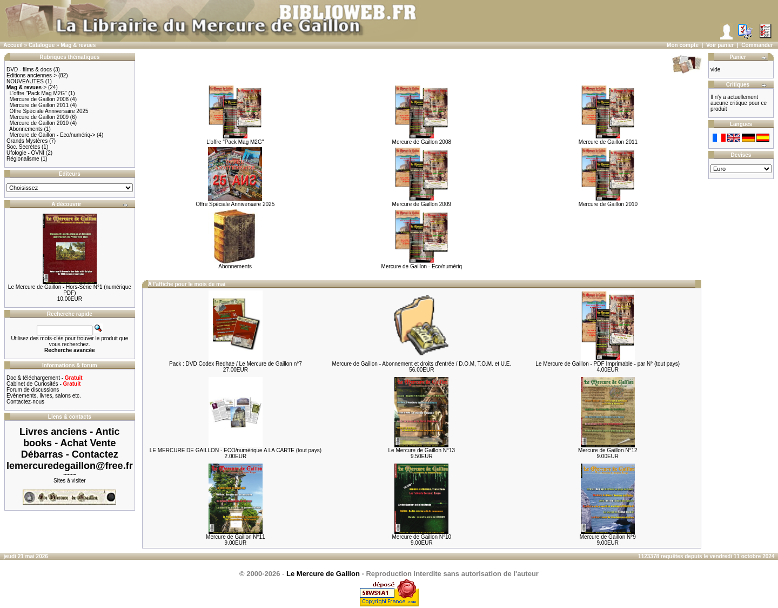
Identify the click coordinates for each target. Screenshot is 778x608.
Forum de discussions (32, 390)
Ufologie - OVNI (25, 153)
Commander (757, 45)
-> (26, 87)
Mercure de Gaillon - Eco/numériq (421, 264)
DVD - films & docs (29, 69)
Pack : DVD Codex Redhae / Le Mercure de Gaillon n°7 (235, 364)
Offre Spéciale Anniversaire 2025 (49, 111)
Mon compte (683, 45)
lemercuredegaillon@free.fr (69, 465)
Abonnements (26, 129)
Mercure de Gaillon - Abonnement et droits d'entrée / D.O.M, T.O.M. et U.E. (421, 364)
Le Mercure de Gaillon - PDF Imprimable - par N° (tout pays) (607, 364)
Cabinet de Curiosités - (43, 384)
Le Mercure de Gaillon (323, 574)
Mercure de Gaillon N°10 (422, 537)
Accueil (13, 45)
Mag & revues (78, 45)
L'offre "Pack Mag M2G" (38, 93)
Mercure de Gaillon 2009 (39, 117)
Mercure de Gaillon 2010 (39, 123)
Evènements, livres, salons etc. (43, 396)
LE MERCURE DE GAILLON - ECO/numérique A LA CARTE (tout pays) (235, 450)
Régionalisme (22, 159)
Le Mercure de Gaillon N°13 (421, 450)
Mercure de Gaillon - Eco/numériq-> (53, 135)
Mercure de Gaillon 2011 (39, 105)
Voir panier (720, 45)
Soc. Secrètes (23, 147)
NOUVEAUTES (25, 81)
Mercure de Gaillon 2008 (39, 99)
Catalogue (42, 45)
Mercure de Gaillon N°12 (608, 450)
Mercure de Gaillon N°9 (608, 537)
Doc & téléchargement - (44, 378)
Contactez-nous (25, 402)
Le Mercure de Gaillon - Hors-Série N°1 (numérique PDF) (69, 290)
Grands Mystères (27, 141)
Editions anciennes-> (31, 75)
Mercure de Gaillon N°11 (235, 537)
